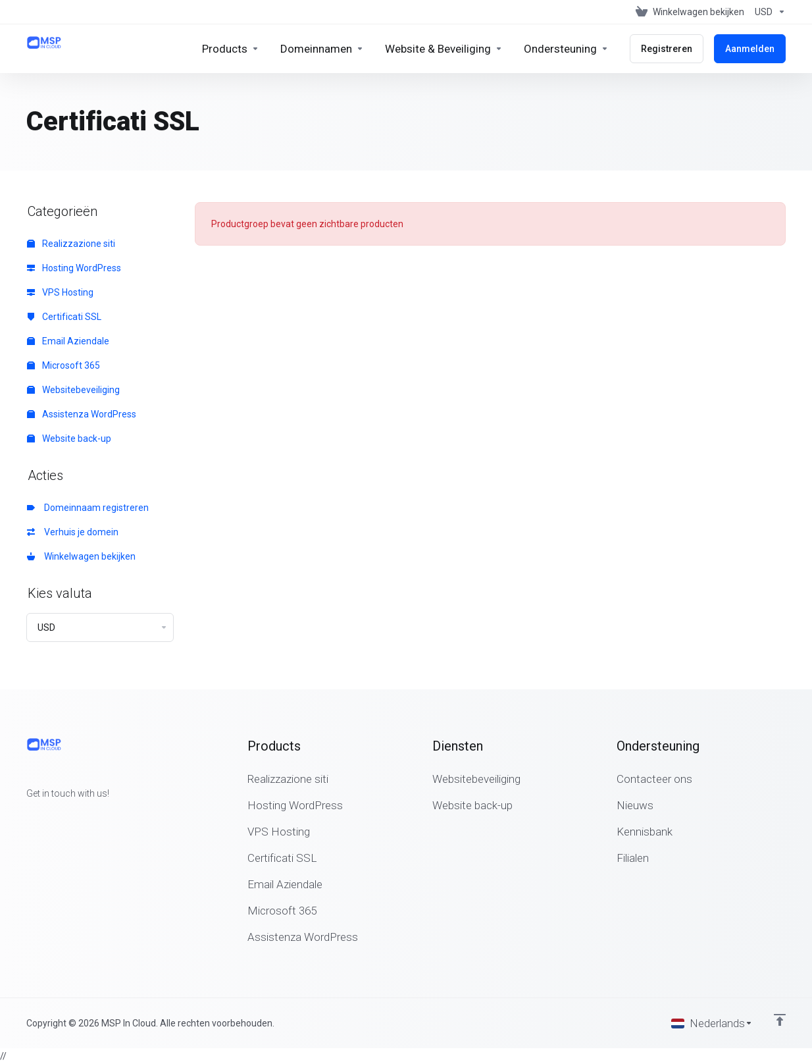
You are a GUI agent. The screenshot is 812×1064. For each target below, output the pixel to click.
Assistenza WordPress (81, 414)
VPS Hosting (60, 292)
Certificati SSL (64, 316)
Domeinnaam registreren (88, 507)
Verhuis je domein (72, 532)
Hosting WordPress (74, 268)
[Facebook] (26, 817)
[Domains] (322, 48)
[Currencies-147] (767, 12)
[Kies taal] (712, 1023)
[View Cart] (689, 12)
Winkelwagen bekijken (81, 556)
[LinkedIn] (68, 817)
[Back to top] (779, 1020)
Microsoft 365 (63, 365)
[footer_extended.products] (230, 48)
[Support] (566, 48)
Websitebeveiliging (73, 390)
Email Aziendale (68, 341)
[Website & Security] (443, 48)
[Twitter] (47, 817)
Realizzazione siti (71, 243)
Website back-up (69, 438)
